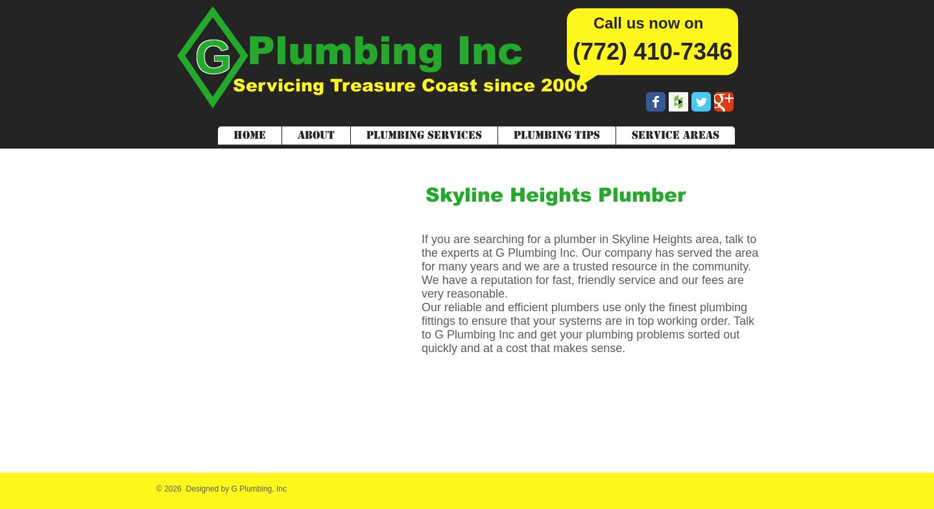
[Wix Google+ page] (724, 102)
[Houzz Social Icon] (678, 102)
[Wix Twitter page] (701, 102)
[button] (675, 135)
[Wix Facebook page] (655, 102)
